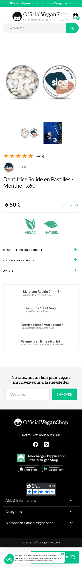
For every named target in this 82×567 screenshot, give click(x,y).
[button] (9, 559)
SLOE (15, 167)
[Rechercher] (34, 28)
